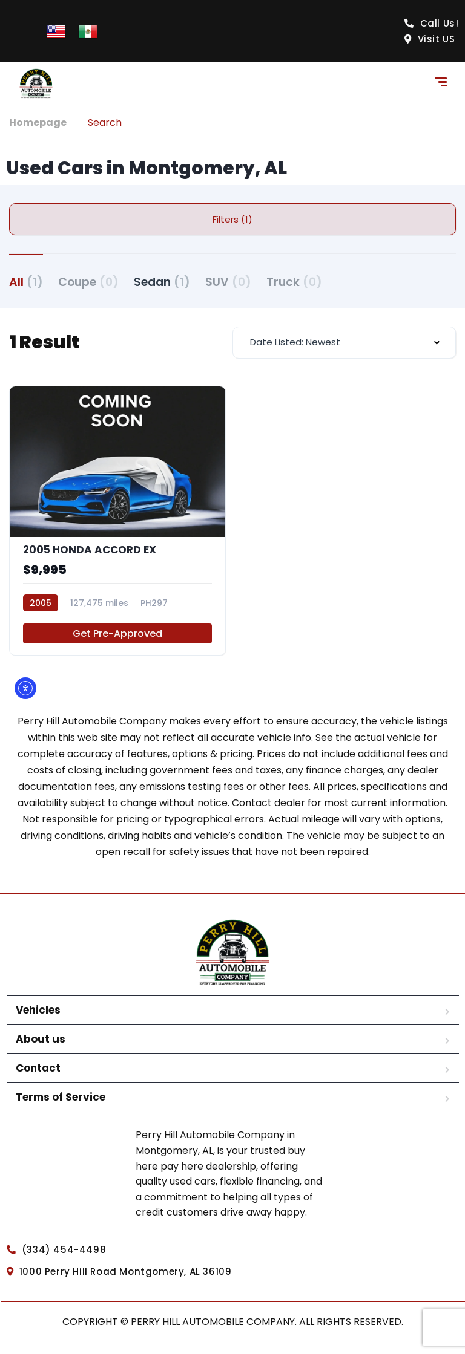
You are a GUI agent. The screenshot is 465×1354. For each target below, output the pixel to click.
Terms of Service (60, 1097)
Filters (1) (232, 219)
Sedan (162, 282)
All (26, 282)
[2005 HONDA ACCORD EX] (117, 521)
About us (40, 1039)
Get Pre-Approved (117, 633)
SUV (228, 282)
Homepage (38, 122)
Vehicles (38, 1010)
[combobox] (344, 343)
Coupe (88, 282)
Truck (294, 282)
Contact (38, 1068)
